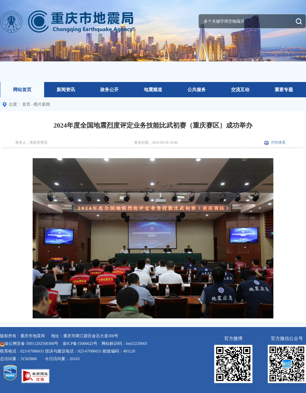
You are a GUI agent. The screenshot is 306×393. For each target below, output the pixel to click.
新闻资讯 (66, 89)
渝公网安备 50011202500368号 (31, 343)
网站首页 (22, 89)
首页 (26, 104)
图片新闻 (42, 104)
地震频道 (153, 89)
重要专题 (284, 89)
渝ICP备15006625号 (79, 343)
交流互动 (240, 89)
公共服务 (196, 89)
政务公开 (109, 89)
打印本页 (275, 142)
